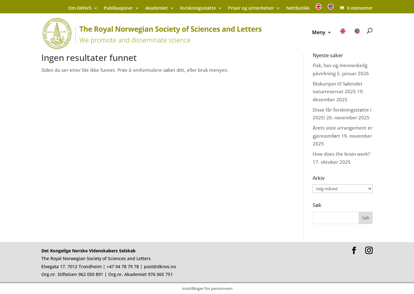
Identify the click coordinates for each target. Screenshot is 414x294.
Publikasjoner (118, 8)
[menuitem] (318, 8)
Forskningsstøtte (198, 8)
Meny (318, 33)
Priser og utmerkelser (251, 8)
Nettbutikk (298, 8)
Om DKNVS (80, 8)
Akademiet (156, 8)
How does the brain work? (341, 154)
